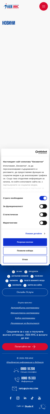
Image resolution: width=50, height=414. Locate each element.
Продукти (33, 272)
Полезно (39, 276)
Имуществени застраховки (25, 313)
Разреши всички (25, 242)
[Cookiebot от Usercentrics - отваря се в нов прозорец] (35, 152)
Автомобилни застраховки (25, 308)
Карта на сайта (35, 285)
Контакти (16, 285)
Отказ (25, 259)
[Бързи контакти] (42, 406)
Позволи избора (25, 250)
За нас (19, 272)
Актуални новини (19, 276)
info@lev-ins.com (28, 389)
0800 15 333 (28, 378)
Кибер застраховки (25, 318)
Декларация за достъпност (25, 323)
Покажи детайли (33, 233)
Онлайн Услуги (25, 292)
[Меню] (43, 6)
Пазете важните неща (34, 281)
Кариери (14, 281)
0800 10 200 (28, 369)
